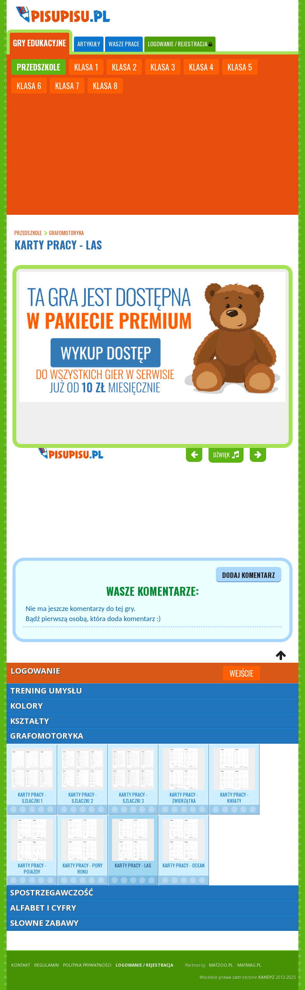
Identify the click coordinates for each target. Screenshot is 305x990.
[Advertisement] (152, 153)
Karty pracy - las (133, 844)
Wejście (241, 673)
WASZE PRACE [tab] (124, 44)
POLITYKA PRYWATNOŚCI (87, 965)
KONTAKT (20, 965)
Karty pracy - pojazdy (32, 847)
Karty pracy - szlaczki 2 (82, 776)
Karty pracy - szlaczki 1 (32, 776)
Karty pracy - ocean (184, 844)
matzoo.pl (221, 965)
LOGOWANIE (180, 44)
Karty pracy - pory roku (82, 847)
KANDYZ (266, 977)
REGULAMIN (46, 965)
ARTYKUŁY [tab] (88, 44)
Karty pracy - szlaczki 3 (133, 776)
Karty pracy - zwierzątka (184, 776)
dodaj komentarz (248, 575)
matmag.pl (249, 965)
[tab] (39, 42)
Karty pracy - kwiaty (234, 776)
